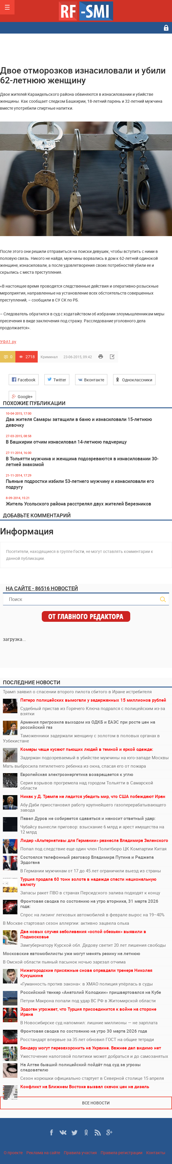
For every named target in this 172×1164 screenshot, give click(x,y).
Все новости (96, 1103)
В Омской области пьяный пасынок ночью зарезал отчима (64, 961)
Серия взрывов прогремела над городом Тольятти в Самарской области (86, 785)
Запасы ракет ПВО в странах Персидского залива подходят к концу (90, 892)
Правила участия (80, 1152)
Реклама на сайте (43, 1152)
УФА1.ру (8, 341)
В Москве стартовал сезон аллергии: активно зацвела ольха (66, 923)
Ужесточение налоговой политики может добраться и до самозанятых (94, 1056)
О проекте (13, 1152)
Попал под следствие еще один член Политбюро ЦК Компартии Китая (93, 848)
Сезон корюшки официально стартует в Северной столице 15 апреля (92, 1078)
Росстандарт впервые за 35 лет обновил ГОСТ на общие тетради (87, 1039)
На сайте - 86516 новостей (42, 588)
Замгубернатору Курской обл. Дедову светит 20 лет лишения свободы (93, 945)
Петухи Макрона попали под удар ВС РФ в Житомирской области (88, 1000)
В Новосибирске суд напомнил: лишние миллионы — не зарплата (88, 1022)
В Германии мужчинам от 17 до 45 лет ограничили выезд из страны (90, 870)
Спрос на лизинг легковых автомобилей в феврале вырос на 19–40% (92, 914)
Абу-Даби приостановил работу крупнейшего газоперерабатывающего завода (93, 807)
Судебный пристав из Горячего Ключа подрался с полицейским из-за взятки (92, 711)
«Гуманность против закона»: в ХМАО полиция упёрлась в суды (86, 983)
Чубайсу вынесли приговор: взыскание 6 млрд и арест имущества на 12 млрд (92, 829)
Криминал (49, 356)
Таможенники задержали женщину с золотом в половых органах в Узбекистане (81, 738)
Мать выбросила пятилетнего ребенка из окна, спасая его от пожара (74, 765)
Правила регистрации (121, 1152)
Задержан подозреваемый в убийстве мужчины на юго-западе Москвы (94, 757)
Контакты (155, 1152)
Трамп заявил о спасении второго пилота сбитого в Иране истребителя (77, 691)
